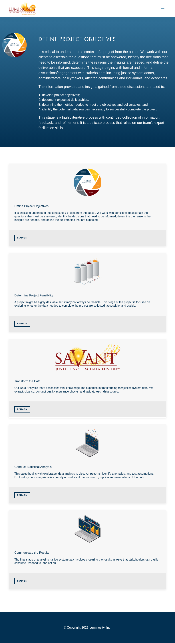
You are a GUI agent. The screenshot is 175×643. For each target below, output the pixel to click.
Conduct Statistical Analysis (33, 467)
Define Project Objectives (31, 206)
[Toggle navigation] (162, 8)
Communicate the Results (31, 552)
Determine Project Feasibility (33, 295)
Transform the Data (27, 381)
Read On (22, 237)
